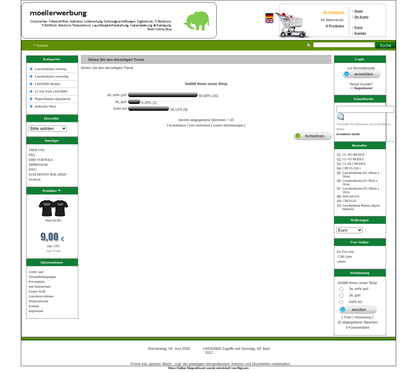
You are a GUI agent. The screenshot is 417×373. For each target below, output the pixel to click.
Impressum (36, 311)
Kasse (358, 27)
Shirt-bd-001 (53, 220)
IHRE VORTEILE (41, 160)
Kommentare (177, 125)
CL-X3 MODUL (353, 159)
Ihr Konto (361, 17)
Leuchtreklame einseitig (51, 69)
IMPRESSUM (38, 164)
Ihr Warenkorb (333, 12)
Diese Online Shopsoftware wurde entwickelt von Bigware (208, 368)
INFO (32, 169)
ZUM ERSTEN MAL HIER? (48, 174)
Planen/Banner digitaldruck (53, 99)
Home (358, 11)
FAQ (32, 155)
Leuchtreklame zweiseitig (52, 76)
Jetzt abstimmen (199, 125)
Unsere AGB (37, 291)
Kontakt (360, 33)
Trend (348, 317)
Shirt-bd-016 (350, 196)
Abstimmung (362, 317)
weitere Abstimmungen (228, 125)
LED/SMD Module (47, 84)
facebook (35, 179)
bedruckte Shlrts (45, 106)
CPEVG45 (349, 201)
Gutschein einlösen (41, 296)
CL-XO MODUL (353, 154)
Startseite (41, 45)
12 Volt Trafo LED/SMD (51, 91)
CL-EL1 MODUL (354, 163)
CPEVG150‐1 (351, 168)
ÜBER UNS (37, 150)
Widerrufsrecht (38, 301)
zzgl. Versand (54, 251)
